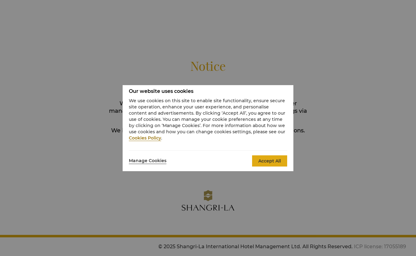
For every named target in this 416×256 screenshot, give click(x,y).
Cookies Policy (145, 138)
